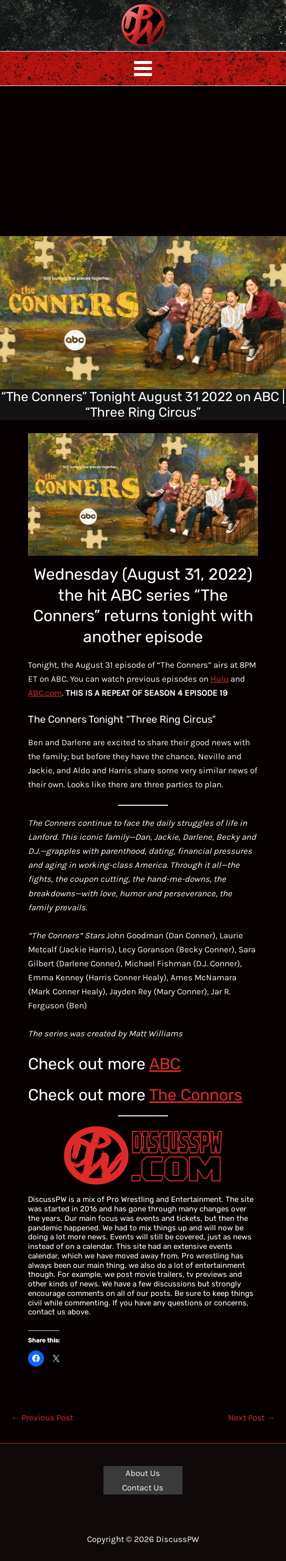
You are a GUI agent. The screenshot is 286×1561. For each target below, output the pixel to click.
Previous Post (42, 1417)
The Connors (195, 1094)
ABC (164, 1063)
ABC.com (45, 693)
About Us (143, 1473)
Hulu (219, 679)
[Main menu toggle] (143, 69)
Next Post (251, 1417)
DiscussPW (124, 47)
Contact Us (143, 1487)
